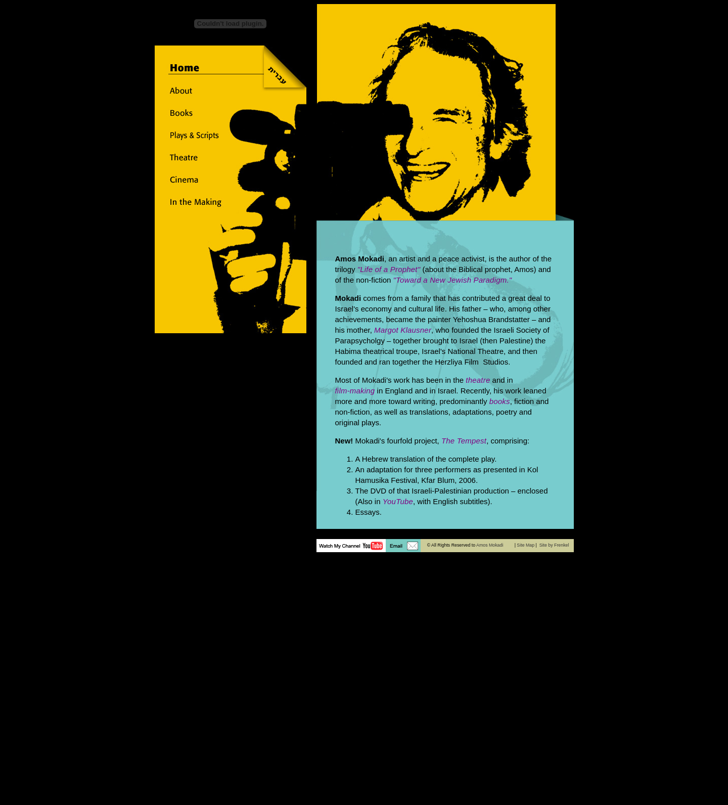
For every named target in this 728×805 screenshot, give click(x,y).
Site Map (525, 545)
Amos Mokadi (489, 545)
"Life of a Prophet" (389, 269)
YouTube (398, 501)
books (499, 401)
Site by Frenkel (554, 545)
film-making (355, 390)
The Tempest (463, 440)
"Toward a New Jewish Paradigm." (452, 280)
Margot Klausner (402, 330)
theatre (478, 380)
